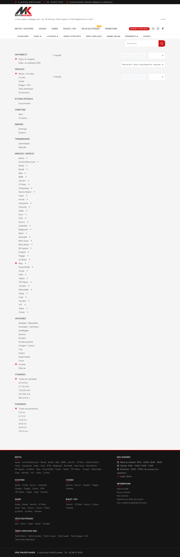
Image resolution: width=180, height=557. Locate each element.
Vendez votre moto (72, 36)
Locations (52, 36)
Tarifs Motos (20, 536)
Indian (36, 466)
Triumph (85, 469)
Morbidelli (68, 466)
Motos (18, 457)
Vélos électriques (90, 29)
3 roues (42, 29)
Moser (38, 524)
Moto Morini (91, 466)
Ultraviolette (96, 469)
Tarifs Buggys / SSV (79, 536)
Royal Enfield (47, 469)
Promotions (111, 29)
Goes (17, 508)
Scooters (20, 480)
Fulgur (30, 524)
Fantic (17, 466)
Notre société (122, 489)
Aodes (17, 504)
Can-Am (71, 462)
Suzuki (58, 469)
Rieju (38, 469)
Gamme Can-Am (113, 36)
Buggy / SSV (71, 499)
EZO (17, 524)
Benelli (50, 462)
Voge (17, 473)
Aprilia (17, 462)
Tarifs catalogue (94, 36)
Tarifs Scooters (34, 536)
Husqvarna (27, 466)
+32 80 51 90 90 (56, 2)
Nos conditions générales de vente (131, 503)
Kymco (33, 485)
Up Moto (28, 511)
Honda (25, 485)
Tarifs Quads (63, 536)
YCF (32, 473)
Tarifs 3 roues (49, 536)
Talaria (66, 469)
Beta (57, 462)
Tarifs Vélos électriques (25, 539)
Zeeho (38, 473)
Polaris (47, 508)
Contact (147, 36)
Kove (43, 466)
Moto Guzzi (79, 466)
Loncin (39, 508)
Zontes (46, 473)
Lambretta (42, 485)
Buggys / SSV (69, 29)
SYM (42, 488)
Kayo (23, 508)
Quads (55, 29)
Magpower (57, 466)
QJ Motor (30, 469)
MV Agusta (19, 469)
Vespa (29, 492)
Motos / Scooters (24, 29)
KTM (49, 466)
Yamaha (25, 473)
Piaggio (27, 488)
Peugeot (18, 488)
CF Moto (80, 462)
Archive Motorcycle (30, 462)
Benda (43, 462)
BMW (63, 462)
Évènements (131, 36)
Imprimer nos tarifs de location (130, 499)
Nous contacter (123, 492)
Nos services (122, 496)
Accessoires (23, 36)
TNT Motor (75, 469)
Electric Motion (92, 462)
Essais (38, 36)
